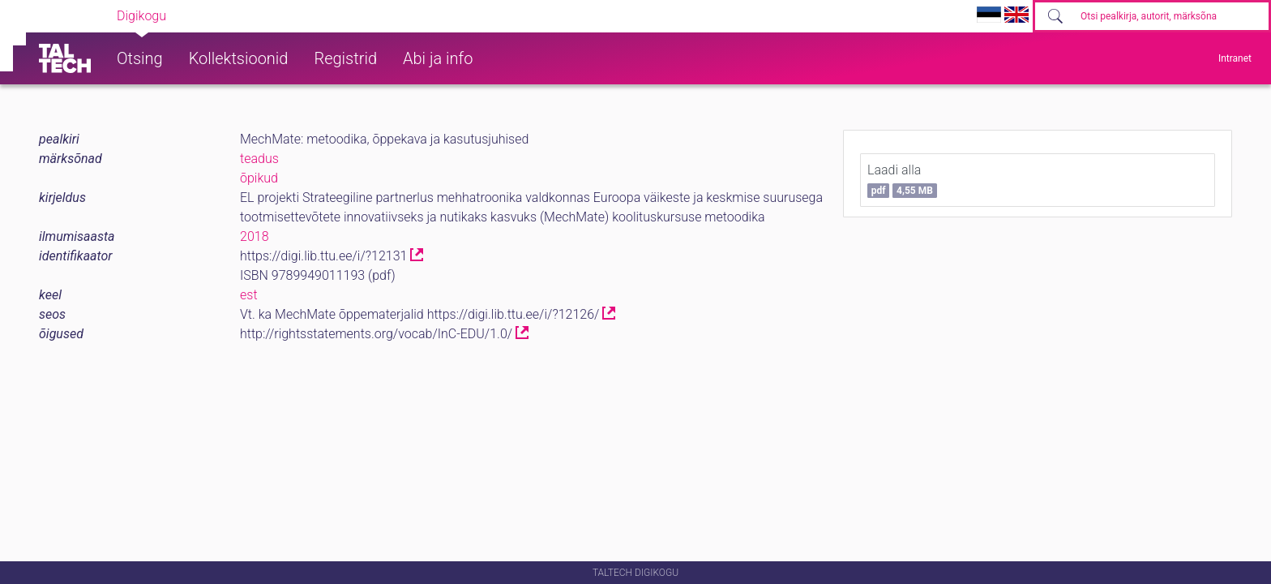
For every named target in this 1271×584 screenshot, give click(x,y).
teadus (259, 158)
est (249, 295)
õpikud (259, 178)
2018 (254, 236)
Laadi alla (902, 180)
